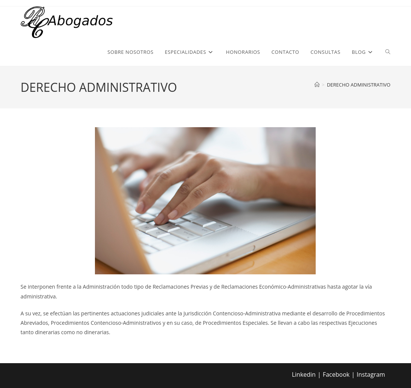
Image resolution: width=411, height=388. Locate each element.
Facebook (336, 374)
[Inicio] (317, 84)
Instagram (371, 374)
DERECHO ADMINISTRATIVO (359, 84)
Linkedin (304, 374)
